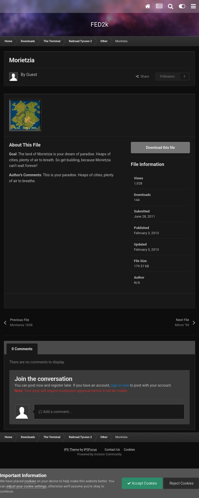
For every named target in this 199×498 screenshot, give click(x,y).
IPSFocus (90, 449)
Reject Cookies (181, 483)
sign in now (120, 385)
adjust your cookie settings (26, 486)
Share (142, 76)
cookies (30, 481)
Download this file (160, 147)
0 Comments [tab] (22, 349)
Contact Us (112, 449)
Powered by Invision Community (99, 454)
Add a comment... (55, 412)
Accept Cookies (142, 483)
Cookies (129, 449)
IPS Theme (71, 449)
